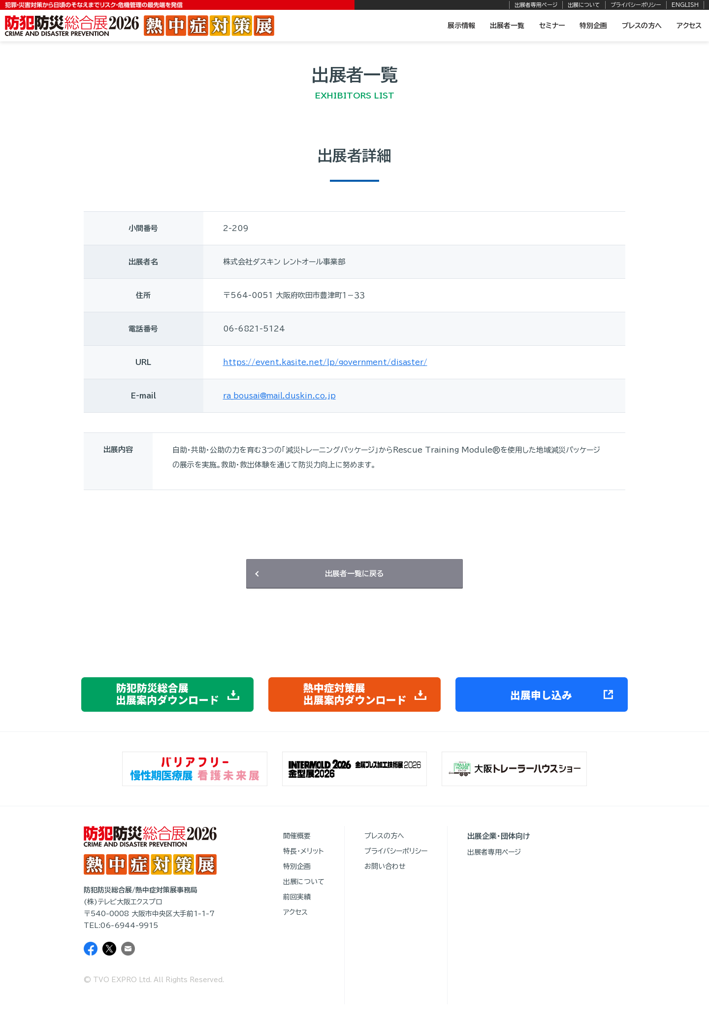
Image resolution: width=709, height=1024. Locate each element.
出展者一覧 (507, 25)
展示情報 (461, 25)
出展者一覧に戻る (354, 573)
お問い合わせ (385, 866)
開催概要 (297, 835)
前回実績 (297, 896)
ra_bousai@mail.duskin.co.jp (279, 395)
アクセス (689, 25)
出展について (584, 4)
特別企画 (593, 25)
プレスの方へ (642, 25)
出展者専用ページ (536, 4)
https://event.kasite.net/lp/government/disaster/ (325, 362)
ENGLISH (685, 4)
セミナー (552, 25)
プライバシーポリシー (636, 4)
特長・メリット (303, 851)
